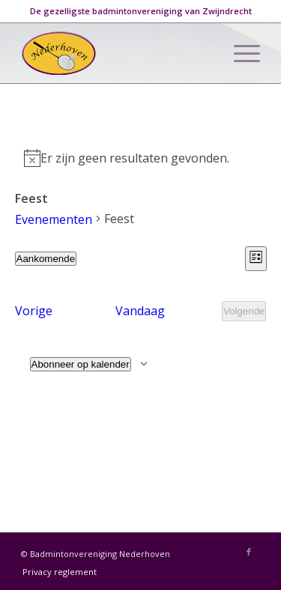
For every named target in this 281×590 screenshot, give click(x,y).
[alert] (141, 158)
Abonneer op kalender (80, 364)
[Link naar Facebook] (249, 552)
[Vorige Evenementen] (33, 310)
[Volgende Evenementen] (244, 310)
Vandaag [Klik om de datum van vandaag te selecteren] (140, 310)
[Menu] (239, 53)
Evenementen (53, 219)
